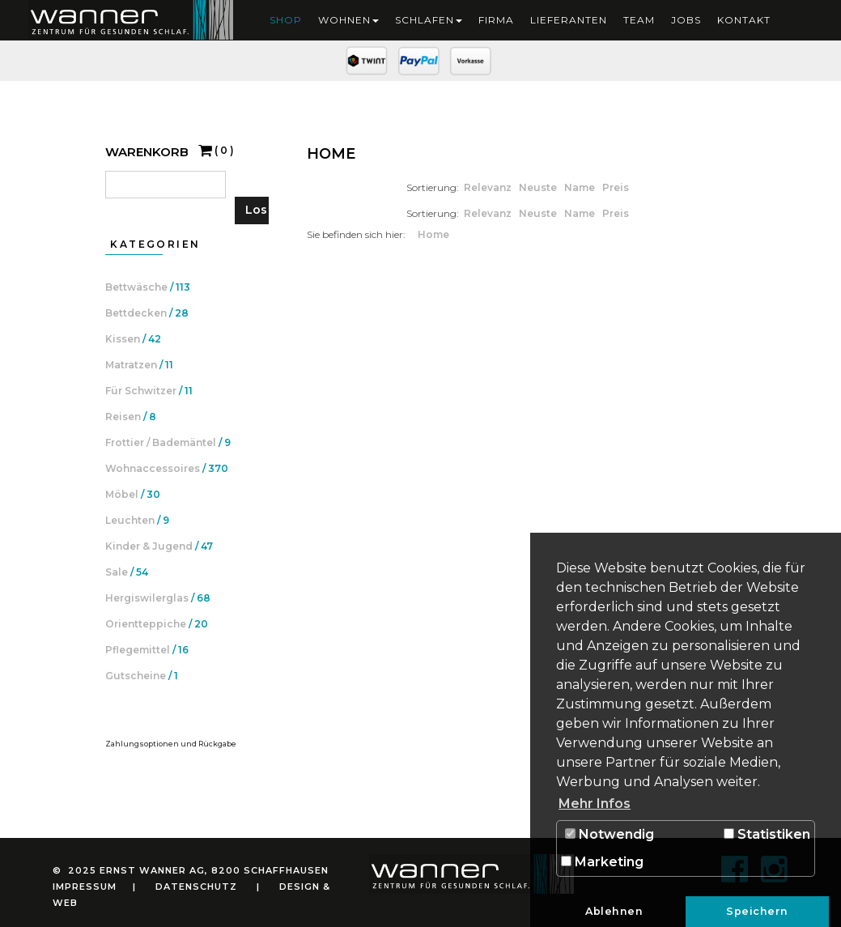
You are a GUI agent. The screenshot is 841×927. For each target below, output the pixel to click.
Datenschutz (196, 886)
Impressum (85, 886)
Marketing (602, 862)
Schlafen (428, 20)
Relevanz (489, 187)
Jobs (686, 20)
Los (256, 209)
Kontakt (744, 20)
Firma (496, 20)
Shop (286, 20)
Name (580, 187)
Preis (615, 187)
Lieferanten (568, 20)
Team (639, 20)
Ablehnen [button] (614, 911)
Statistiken (767, 834)
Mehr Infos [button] (595, 803)
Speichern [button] (757, 911)
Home (433, 234)
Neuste (539, 187)
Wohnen (348, 20)
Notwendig (609, 834)
